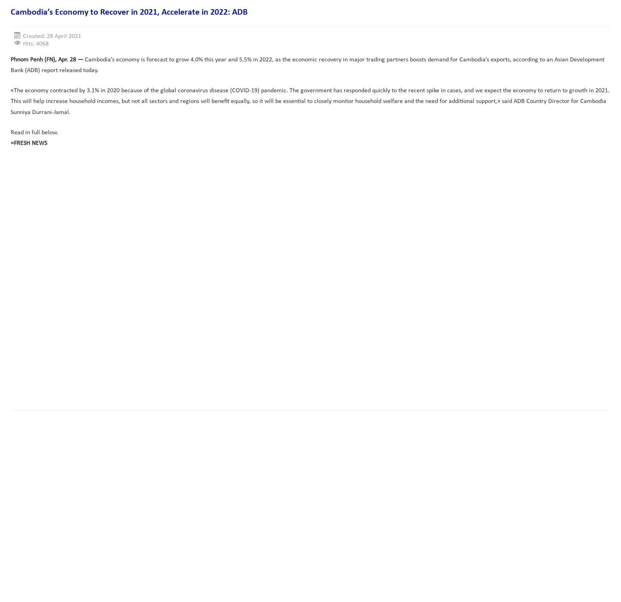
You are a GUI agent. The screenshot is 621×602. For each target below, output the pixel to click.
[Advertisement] (155, 379)
